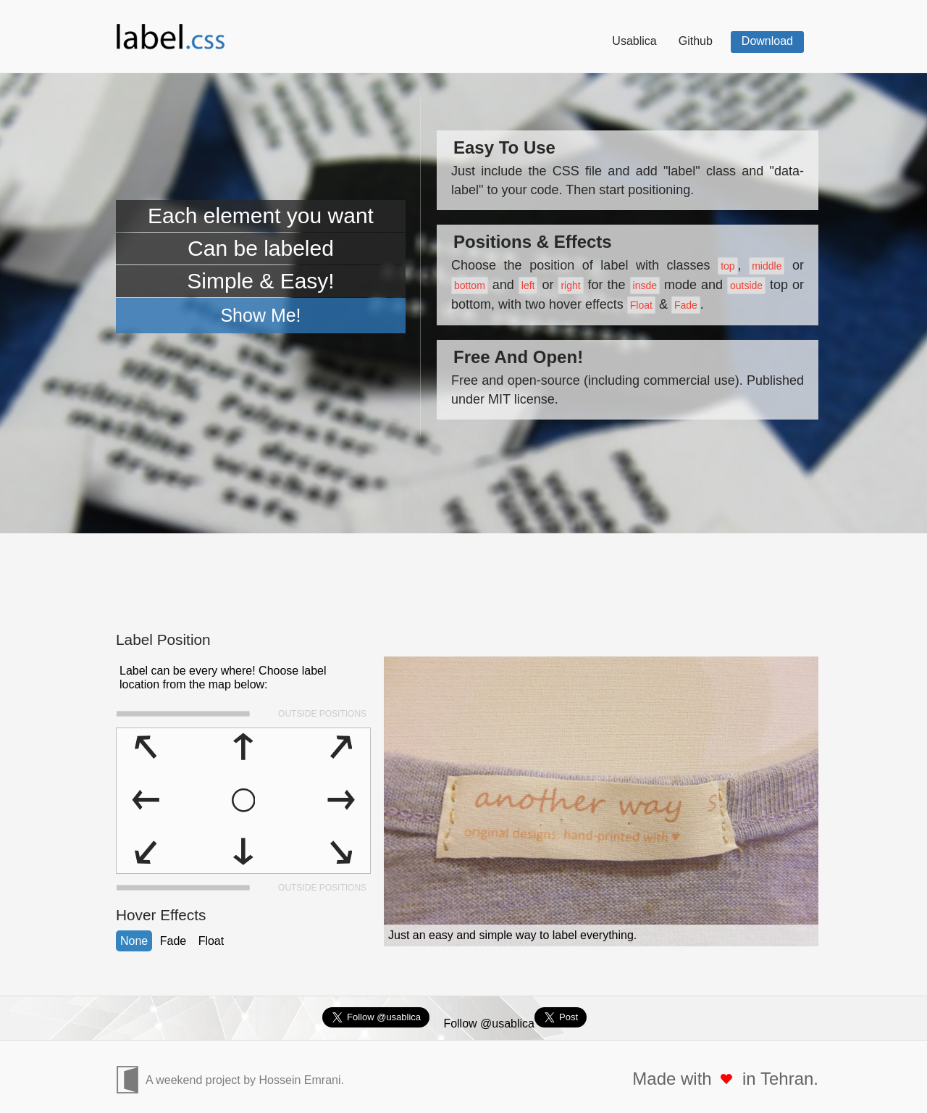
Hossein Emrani (300, 1080)
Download (767, 41)
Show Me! (260, 315)
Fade (173, 941)
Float (211, 941)
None (134, 941)
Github (696, 41)
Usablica (634, 41)
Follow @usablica (488, 1023)
